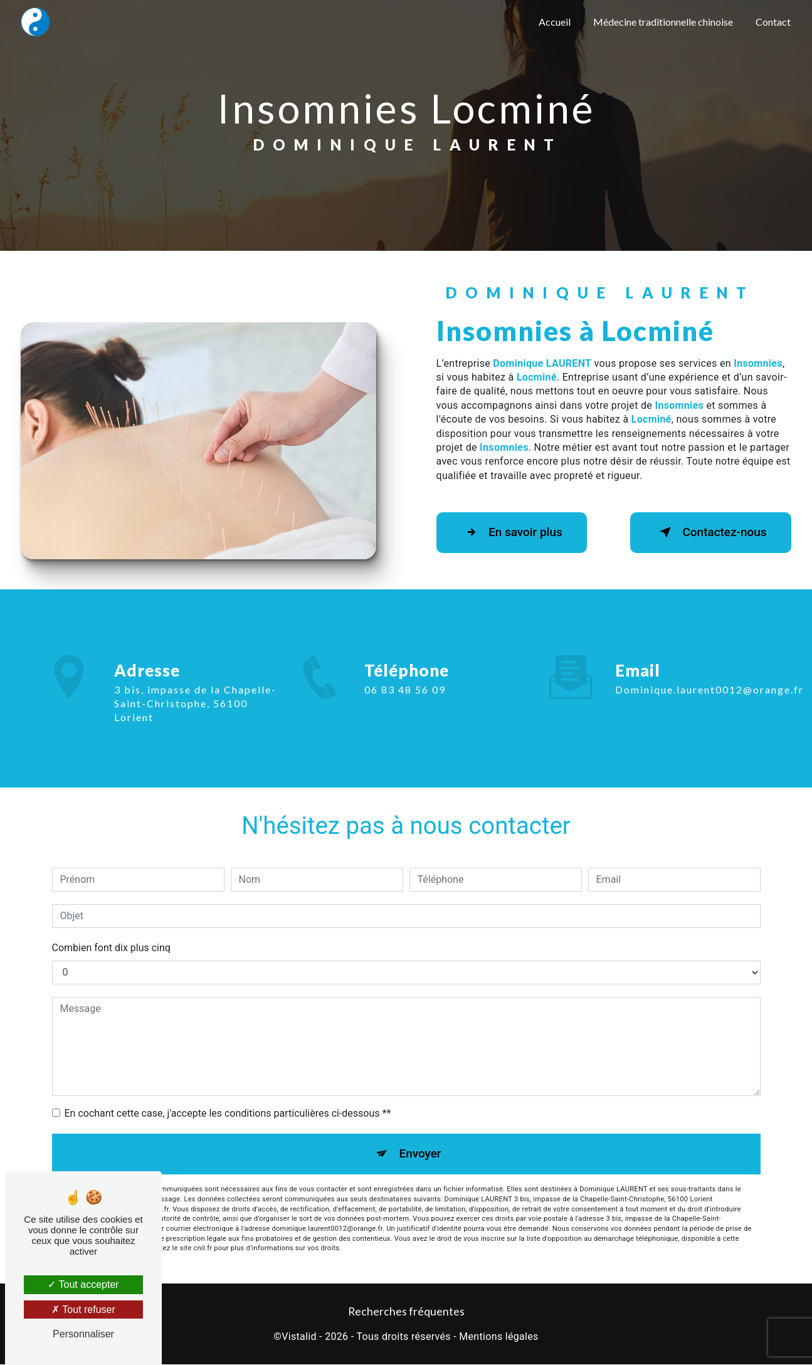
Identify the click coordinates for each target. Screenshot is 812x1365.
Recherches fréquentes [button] (406, 1312)
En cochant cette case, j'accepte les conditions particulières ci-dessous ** (228, 1113)
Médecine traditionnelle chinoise (663, 22)
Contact (773, 22)
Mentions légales (498, 1338)
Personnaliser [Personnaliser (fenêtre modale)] (83, 1334)
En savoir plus (513, 532)
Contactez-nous (709, 532)
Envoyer (420, 1154)
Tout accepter (83, 1284)
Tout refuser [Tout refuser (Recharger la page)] (83, 1309)
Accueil (555, 22)
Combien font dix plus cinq (111, 948)
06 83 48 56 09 (405, 701)
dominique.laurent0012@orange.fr (709, 678)
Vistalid (299, 1338)
